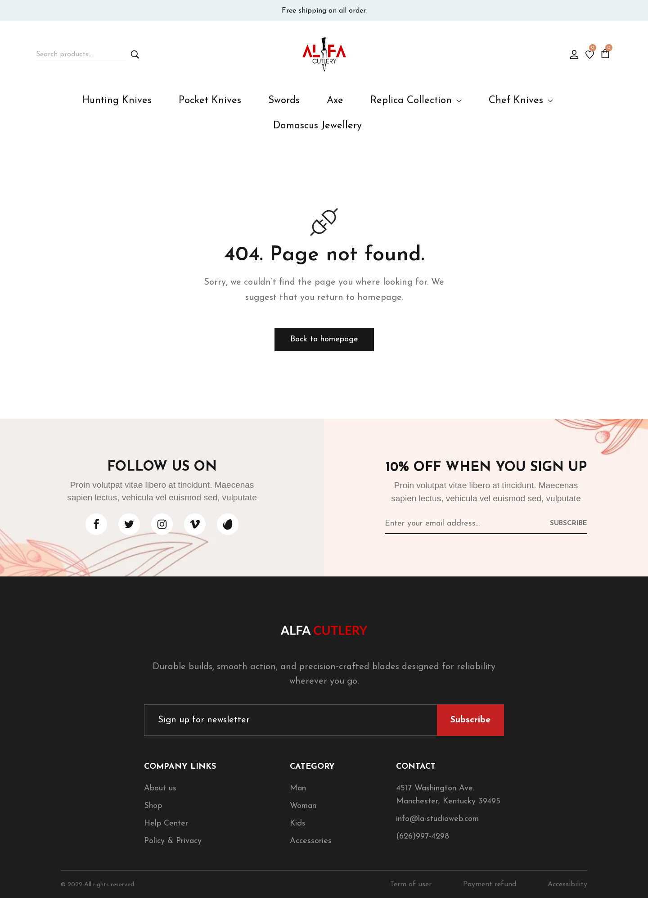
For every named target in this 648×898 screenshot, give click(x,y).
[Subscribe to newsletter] (568, 523)
